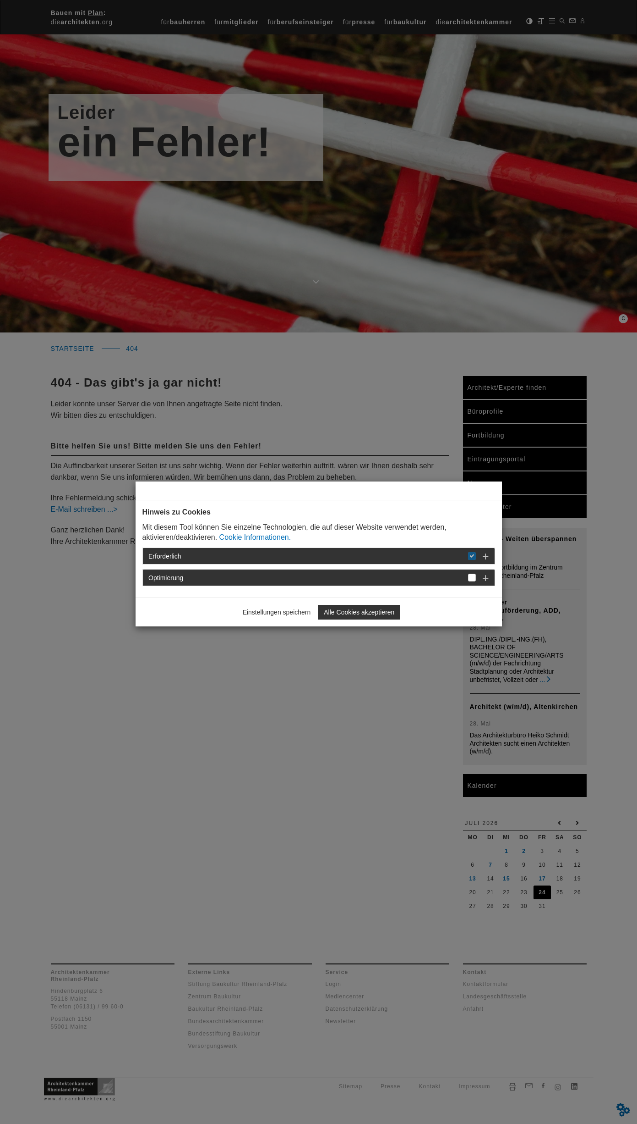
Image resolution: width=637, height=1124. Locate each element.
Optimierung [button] (165, 577)
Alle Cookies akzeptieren (359, 612)
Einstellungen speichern (277, 612)
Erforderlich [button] (164, 556)
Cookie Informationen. (255, 537)
